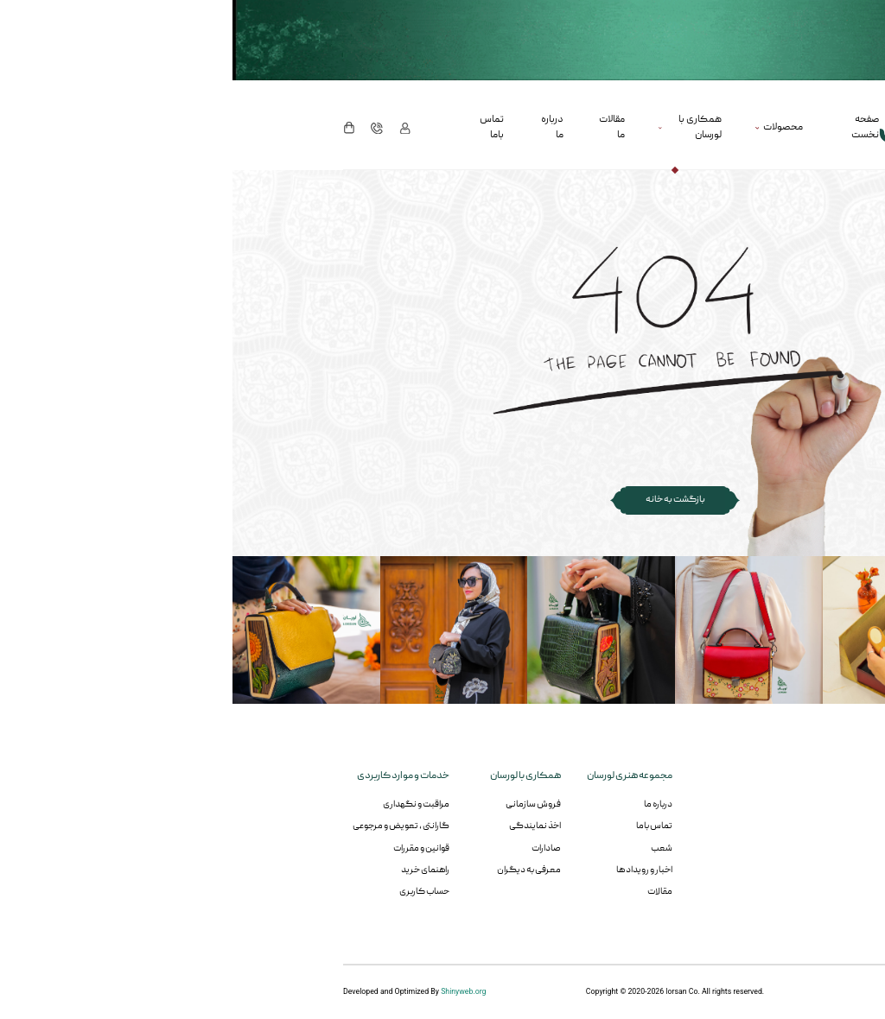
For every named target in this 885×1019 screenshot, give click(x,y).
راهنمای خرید (193, 870)
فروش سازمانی (300, 804)
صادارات (313, 848)
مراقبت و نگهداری (183, 804)
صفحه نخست (632, 127)
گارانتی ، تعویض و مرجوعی (168, 826)
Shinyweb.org (230, 991)
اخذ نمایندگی (302, 826)
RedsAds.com (751, 991)
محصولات (550, 127)
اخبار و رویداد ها (412, 870)
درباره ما (320, 127)
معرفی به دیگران (296, 870)
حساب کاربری (192, 891)
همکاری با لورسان (467, 127)
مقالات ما (379, 127)
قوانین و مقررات (189, 848)
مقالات (427, 891)
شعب (429, 848)
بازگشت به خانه (443, 500)
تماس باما (259, 127)
